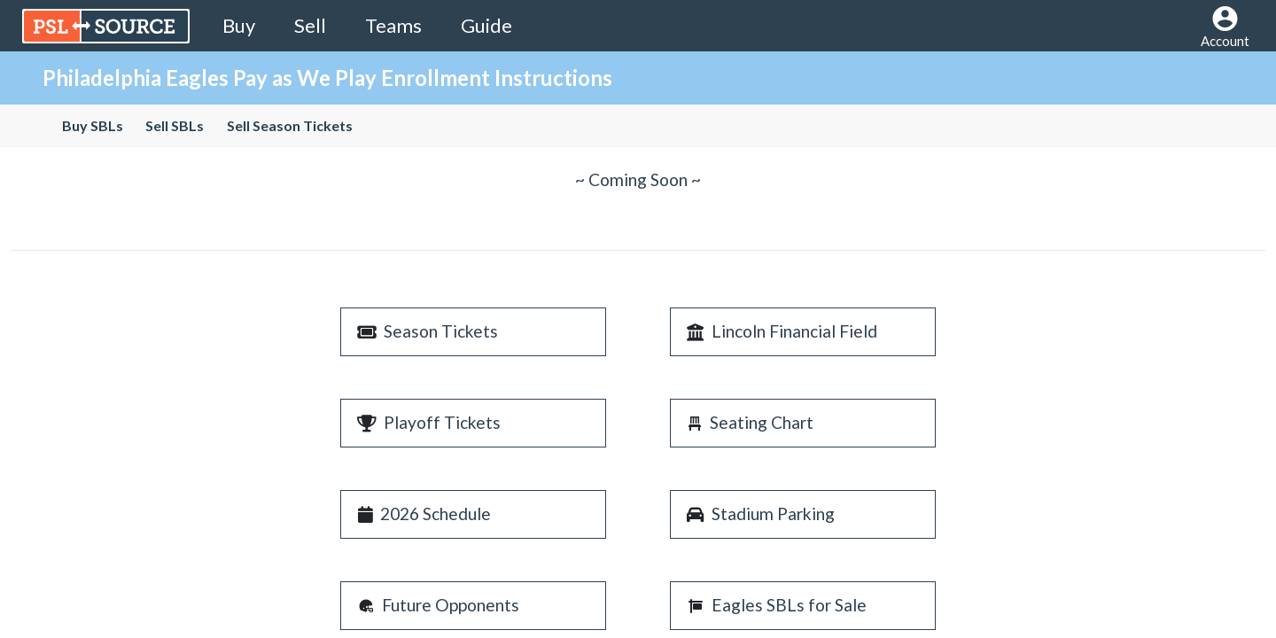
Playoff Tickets (442, 422)
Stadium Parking (773, 513)
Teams (393, 25)
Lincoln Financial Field (794, 331)
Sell (310, 25)
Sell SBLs (174, 125)
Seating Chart (761, 422)
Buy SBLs (92, 125)
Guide (486, 25)
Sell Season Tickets (289, 125)
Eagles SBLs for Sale (789, 605)
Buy (238, 25)
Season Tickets (441, 331)
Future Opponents (450, 605)
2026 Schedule (435, 513)
